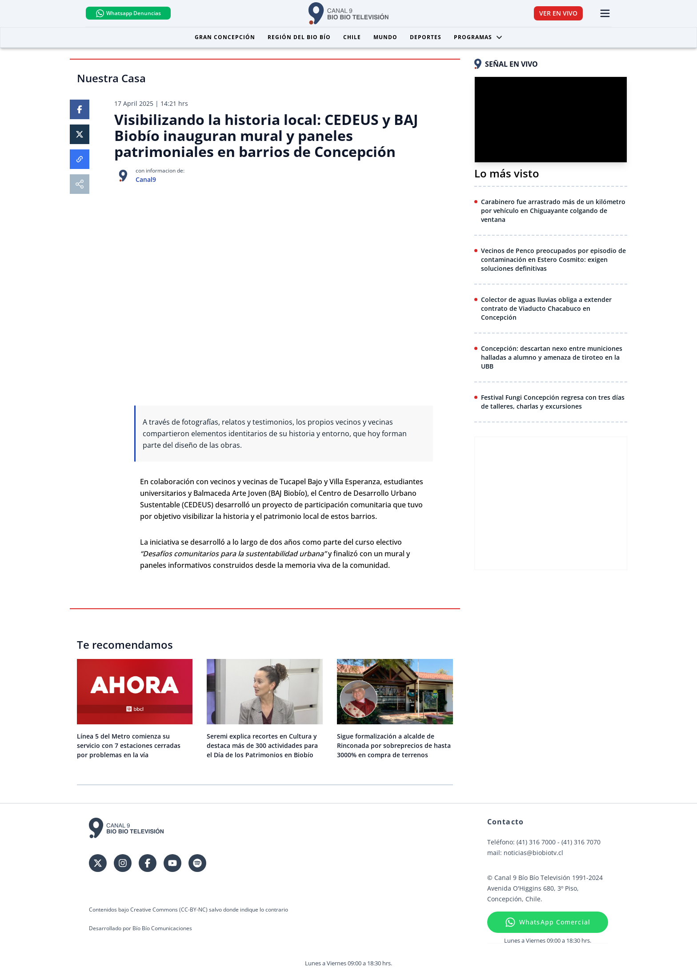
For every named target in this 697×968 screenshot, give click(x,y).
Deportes (425, 37)
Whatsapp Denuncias (132, 13)
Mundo (385, 37)
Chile (352, 37)
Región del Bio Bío (299, 37)
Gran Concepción (225, 37)
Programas (478, 37)
